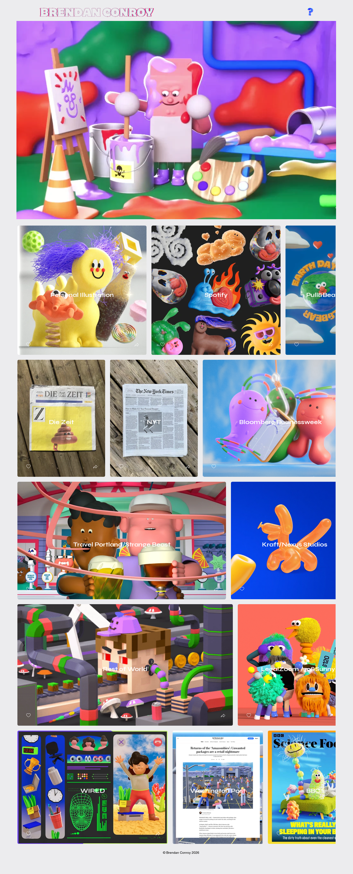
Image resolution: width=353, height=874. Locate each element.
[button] (136, 345)
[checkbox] (28, 344)
